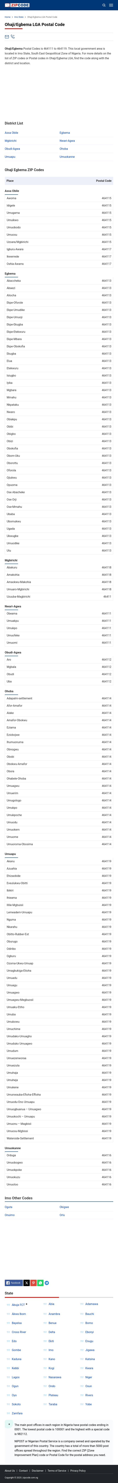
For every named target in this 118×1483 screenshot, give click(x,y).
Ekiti (51, 1341)
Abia (51, 1304)
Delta (52, 1332)
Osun (88, 1386)
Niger (88, 1377)
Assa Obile (11, 132)
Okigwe (64, 1207)
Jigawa (89, 1350)
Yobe (88, 1404)
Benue (53, 1323)
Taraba (53, 1404)
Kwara (89, 1368)
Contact (23, 1470)
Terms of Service (57, 1470)
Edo (14, 1341)
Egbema (65, 132)
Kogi (51, 1368)
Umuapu (10, 156)
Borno (89, 1323)
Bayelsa (17, 1323)
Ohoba (64, 148)
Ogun (15, 1386)
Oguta (8, 1207)
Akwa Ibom (19, 1314)
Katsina (90, 1359)
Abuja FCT (18, 1305)
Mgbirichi (10, 140)
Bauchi (89, 1314)
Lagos (16, 1377)
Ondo (52, 1386)
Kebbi (15, 1368)
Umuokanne (67, 156)
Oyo (14, 1395)
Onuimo (10, 1215)
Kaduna (16, 1359)
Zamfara (17, 1413)
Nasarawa (55, 1377)
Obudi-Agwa (12, 148)
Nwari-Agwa (67, 140)
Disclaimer (37, 1470)
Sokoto (16, 1404)
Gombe (16, 1350)
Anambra (54, 1314)
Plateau (53, 1395)
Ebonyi (89, 1332)
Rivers (89, 1395)
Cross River (19, 1332)
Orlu (62, 1215)
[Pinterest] (33, 1283)
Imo (51, 1350)
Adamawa (91, 1304)
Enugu (89, 1341)
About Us (10, 1470)
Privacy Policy (78, 1470)
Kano (52, 1359)
